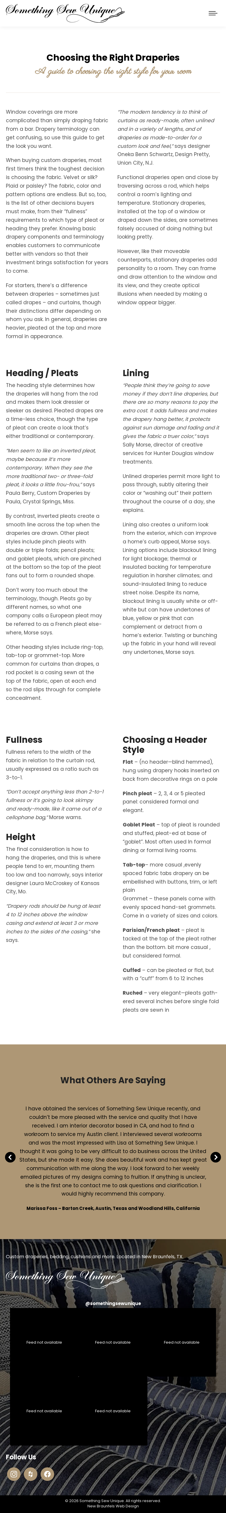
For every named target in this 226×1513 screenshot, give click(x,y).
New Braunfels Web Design (113, 1506)
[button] (10, 1157)
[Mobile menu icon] (213, 13)
